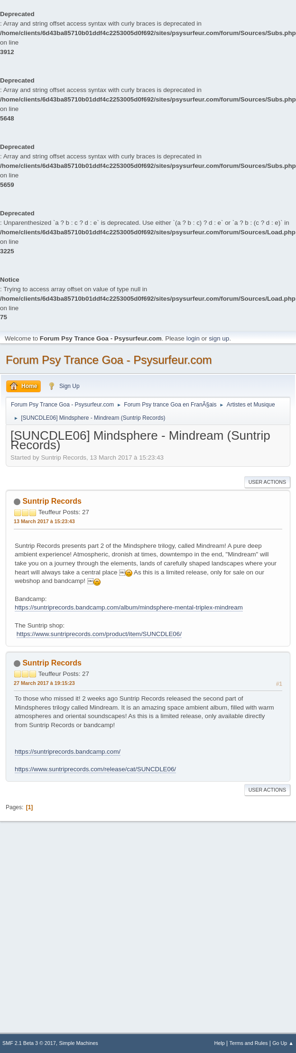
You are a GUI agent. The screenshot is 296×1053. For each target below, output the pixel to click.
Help (219, 1043)
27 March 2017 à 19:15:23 (44, 683)
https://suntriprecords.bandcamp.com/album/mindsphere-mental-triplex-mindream (129, 607)
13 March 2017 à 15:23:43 (44, 521)
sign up (219, 338)
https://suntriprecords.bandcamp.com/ (67, 751)
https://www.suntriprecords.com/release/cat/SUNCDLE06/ (95, 769)
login (193, 338)
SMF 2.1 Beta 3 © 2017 (29, 1043)
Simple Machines (78, 1043)
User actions (267, 482)
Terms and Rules (249, 1043)
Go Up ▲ (283, 1043)
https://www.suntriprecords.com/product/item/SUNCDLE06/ (99, 633)
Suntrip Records (51, 501)
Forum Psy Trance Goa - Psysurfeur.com (109, 359)
